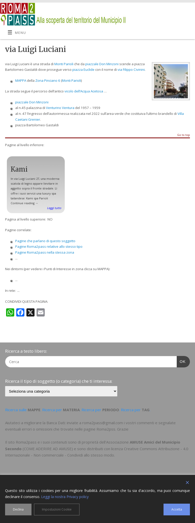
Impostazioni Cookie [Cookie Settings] (57, 509)
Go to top (183, 135)
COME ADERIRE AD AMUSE (48, 448)
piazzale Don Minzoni (102, 64)
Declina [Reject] (18, 509)
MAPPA (20, 80)
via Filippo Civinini (131, 69)
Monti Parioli (63, 64)
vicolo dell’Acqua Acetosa (83, 91)
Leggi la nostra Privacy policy (65, 496)
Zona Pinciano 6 (47, 80)
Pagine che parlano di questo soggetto (45, 241)
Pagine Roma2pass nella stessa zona (44, 252)
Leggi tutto (54, 208)
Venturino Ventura (60, 107)
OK (181, 361)
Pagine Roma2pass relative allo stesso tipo (49, 246)
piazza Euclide (83, 69)
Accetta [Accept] (176, 509)
